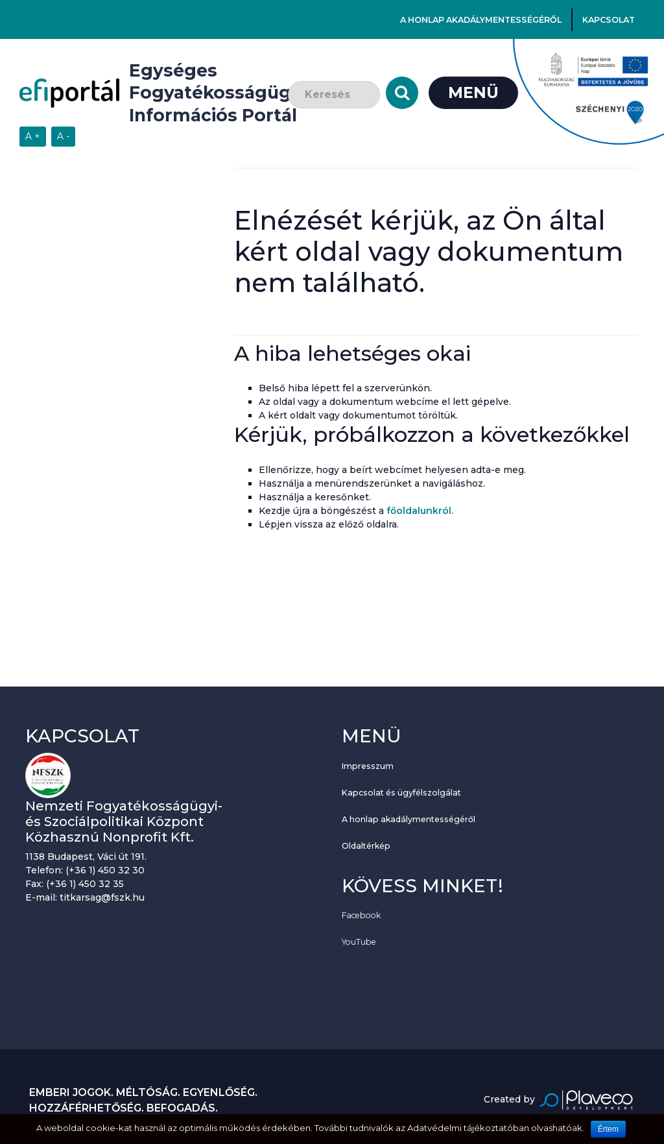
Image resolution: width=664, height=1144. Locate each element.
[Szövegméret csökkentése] (63, 137)
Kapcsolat (608, 20)
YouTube (359, 942)
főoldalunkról (418, 511)
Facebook (361, 915)
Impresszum (368, 766)
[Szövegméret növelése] (32, 137)
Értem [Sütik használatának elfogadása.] (608, 1129)
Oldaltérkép (366, 846)
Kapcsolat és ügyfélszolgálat (401, 792)
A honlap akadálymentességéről (481, 20)
